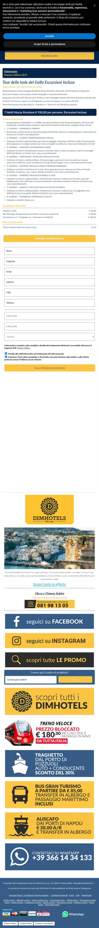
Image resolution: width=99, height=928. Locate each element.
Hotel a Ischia (9, 900)
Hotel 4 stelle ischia (40, 900)
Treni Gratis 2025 (52, 904)
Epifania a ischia (81, 902)
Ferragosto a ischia (65, 902)
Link (78, 895)
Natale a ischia (49, 902)
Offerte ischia (72, 900)
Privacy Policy (23, 348)
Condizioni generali (59, 895)
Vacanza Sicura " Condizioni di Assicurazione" (29, 895)
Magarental (86, 895)
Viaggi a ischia (17, 902)
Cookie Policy (26, 923)
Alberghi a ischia (23, 900)
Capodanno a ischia (33, 902)
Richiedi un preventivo (49, 238)
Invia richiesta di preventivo (49, 367)
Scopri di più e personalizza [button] (49, 44)
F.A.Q (71, 895)
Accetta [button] (49, 36)
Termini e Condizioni (44, 923)
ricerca (75, 680)
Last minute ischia (57, 900)
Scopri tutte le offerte (49, 584)
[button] (94, 5)
